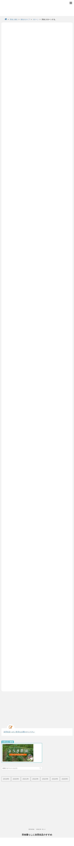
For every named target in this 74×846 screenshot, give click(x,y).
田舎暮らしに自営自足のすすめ (37, 826)
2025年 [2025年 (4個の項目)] (65, 779)
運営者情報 (31, 821)
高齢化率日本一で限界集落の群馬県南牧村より (37, 830)
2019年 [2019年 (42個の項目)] (6, 779)
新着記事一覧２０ (41, 821)
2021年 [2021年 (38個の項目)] (26, 779)
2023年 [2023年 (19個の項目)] (45, 779)
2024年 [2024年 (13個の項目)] (55, 779)
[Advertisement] (37, 706)
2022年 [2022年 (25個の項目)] (35, 779)
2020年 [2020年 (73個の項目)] (16, 779)
